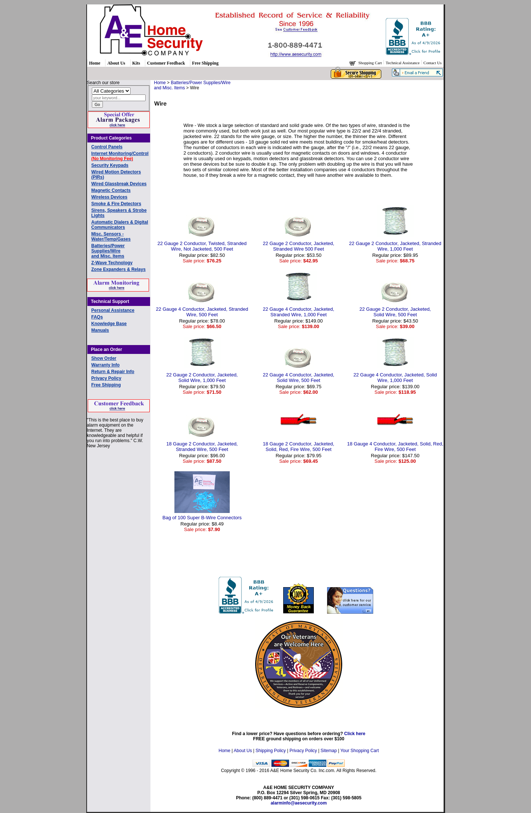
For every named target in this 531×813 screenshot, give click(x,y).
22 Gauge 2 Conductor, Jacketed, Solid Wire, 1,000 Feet (202, 377)
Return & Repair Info (113, 371)
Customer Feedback (166, 63)
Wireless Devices (109, 197)
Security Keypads (110, 165)
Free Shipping (205, 63)
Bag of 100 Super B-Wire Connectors (202, 517)
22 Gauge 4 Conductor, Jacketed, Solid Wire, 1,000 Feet (395, 377)
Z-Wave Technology (112, 262)
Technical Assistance (403, 63)
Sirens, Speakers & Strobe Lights (119, 213)
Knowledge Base (109, 323)
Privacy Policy (106, 378)
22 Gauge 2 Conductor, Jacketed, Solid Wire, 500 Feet (395, 311)
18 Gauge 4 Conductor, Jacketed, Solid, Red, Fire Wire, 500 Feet (395, 446)
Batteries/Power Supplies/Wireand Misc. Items (108, 251)
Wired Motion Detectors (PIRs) (116, 174)
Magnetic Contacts (111, 190)
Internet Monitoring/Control (120, 156)
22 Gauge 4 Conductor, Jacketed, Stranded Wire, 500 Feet (202, 311)
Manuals (100, 330)
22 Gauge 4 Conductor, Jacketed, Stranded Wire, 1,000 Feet (298, 311)
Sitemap (328, 750)
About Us (116, 63)
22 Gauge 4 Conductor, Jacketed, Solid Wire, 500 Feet (298, 377)
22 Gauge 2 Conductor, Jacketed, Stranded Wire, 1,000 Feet (395, 246)
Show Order (104, 358)
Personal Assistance (113, 310)
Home (95, 63)
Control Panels (107, 146)
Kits (136, 63)
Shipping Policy (271, 750)
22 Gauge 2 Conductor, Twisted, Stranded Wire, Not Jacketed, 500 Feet (202, 246)
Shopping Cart (370, 63)
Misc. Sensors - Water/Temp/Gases (111, 236)
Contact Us (432, 63)
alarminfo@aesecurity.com (299, 803)
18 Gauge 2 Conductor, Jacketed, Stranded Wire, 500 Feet (202, 446)
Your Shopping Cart (359, 750)
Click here (354, 733)
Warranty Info (105, 365)
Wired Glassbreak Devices (119, 183)
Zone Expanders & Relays (118, 269)
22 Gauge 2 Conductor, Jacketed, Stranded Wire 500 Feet (298, 246)
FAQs (97, 317)
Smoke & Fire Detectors (116, 203)
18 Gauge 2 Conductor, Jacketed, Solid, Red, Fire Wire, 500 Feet (298, 446)
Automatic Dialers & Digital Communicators (119, 225)
